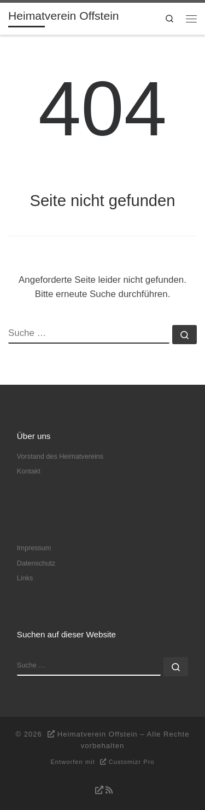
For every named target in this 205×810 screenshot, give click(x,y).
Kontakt (28, 471)
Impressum (34, 548)
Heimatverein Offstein (97, 734)
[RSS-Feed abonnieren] (102, 790)
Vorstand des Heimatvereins (60, 456)
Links (25, 578)
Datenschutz (36, 563)
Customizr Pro (132, 761)
